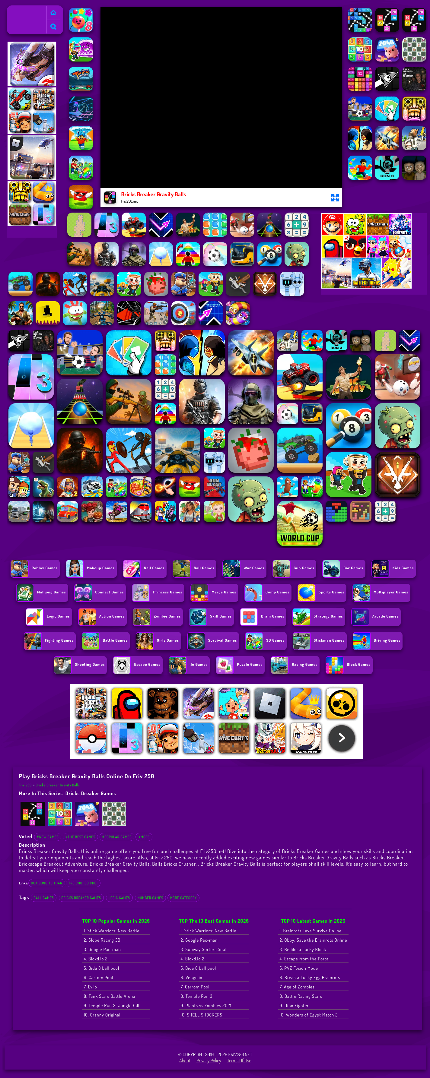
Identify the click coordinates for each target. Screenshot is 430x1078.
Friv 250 (17, 9)
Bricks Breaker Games (90, 793)
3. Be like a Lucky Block (303, 949)
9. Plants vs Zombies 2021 (206, 1005)
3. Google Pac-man (102, 949)
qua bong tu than (46, 883)
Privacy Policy (208, 1060)
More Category (183, 898)
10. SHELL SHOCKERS (201, 1015)
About (184, 1060)
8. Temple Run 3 (197, 996)
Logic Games (119, 898)
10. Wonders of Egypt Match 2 (309, 1015)
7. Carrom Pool (195, 987)
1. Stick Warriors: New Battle (112, 931)
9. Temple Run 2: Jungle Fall (112, 1005)
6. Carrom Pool (98, 977)
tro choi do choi (83, 883)
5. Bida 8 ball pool (101, 968)
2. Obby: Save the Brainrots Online (313, 940)
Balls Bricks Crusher (174, 864)
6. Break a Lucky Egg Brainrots (310, 977)
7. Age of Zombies (297, 987)
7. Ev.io (90, 987)
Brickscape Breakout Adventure (53, 864)
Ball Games (43, 898)
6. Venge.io (191, 977)
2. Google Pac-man (199, 940)
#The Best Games (80, 837)
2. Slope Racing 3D (102, 940)
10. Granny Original (102, 1015)
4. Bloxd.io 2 (96, 959)
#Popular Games (117, 837)
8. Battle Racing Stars (301, 996)
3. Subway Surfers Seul (204, 949)
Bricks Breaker (388, 857)
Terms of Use (239, 1060)
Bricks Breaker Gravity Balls (58, 785)
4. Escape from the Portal (305, 959)
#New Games (48, 837)
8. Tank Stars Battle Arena (109, 996)
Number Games (150, 898)
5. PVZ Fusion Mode (299, 968)
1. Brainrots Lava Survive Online (311, 931)
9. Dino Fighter (294, 1005)
